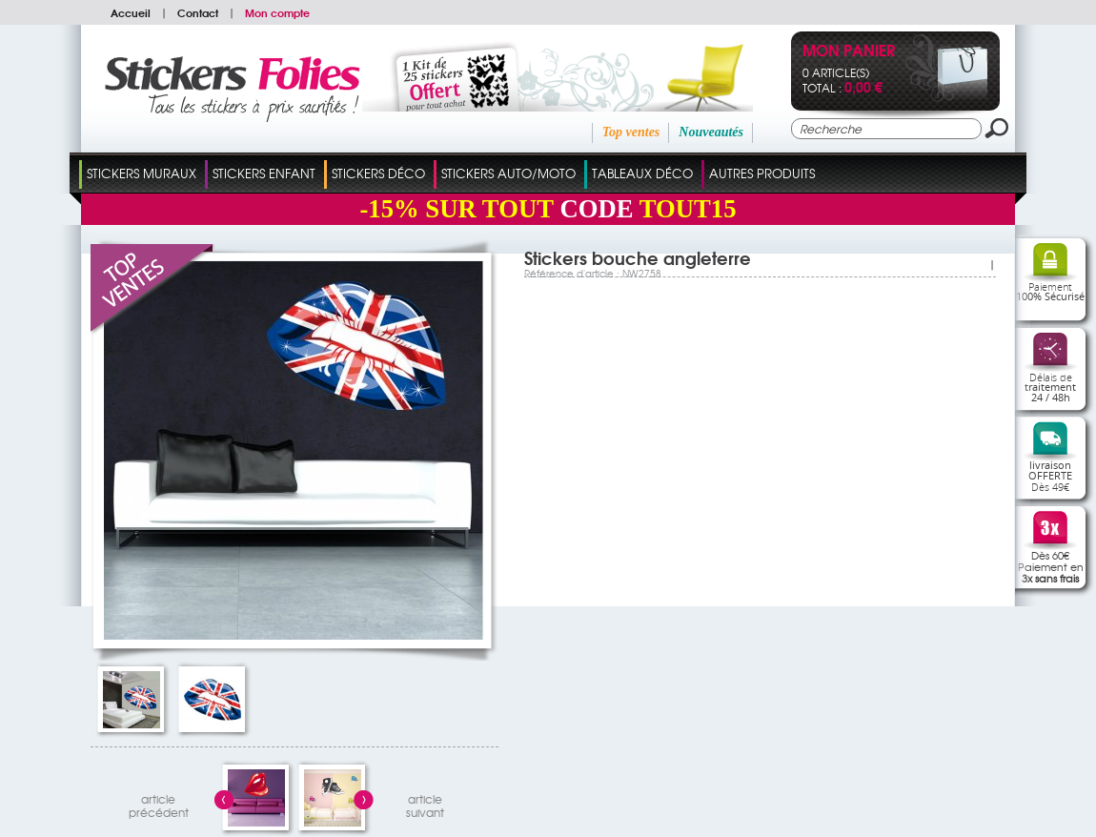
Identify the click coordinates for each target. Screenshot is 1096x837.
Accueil (131, 12)
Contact (197, 12)
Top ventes (631, 132)
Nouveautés (711, 132)
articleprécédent (159, 803)
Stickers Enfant (264, 173)
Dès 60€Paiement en (1051, 566)
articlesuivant (425, 803)
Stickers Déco (378, 173)
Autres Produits (762, 173)
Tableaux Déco (642, 173)
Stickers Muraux (141, 173)
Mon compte (277, 12)
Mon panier (848, 52)
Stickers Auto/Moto (508, 173)
